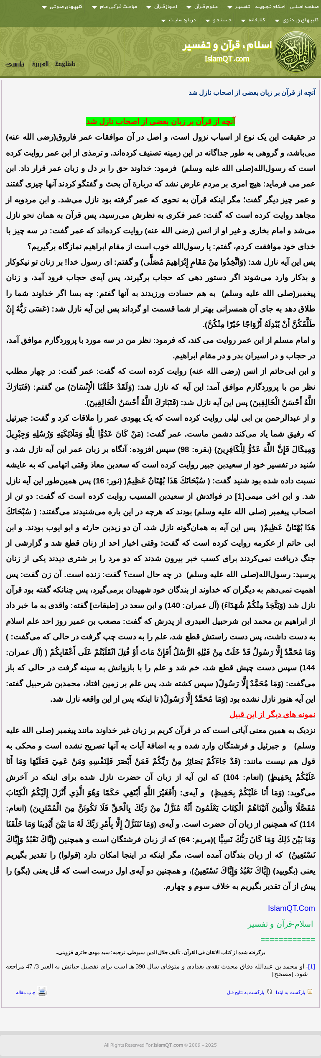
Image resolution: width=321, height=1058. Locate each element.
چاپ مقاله (26, 992)
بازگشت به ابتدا (290, 992)
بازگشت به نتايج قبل (245, 992)
